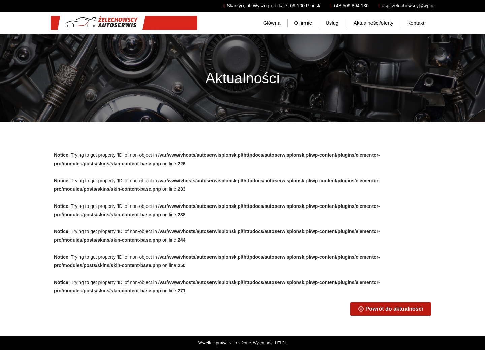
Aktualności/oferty (373, 23)
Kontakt (415, 23)
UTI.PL (281, 343)
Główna (272, 23)
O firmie (303, 23)
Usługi (333, 23)
